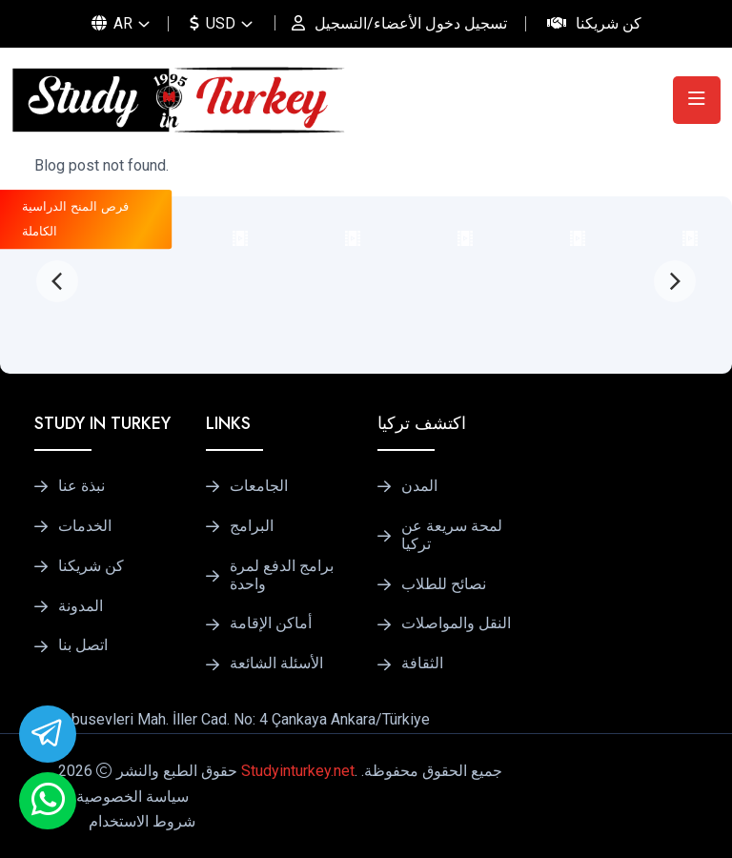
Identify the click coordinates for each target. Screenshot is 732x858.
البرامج (252, 526)
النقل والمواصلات (456, 623)
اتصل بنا (83, 645)
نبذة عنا (81, 486)
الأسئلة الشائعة (276, 663)
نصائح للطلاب (443, 584)
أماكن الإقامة (271, 623)
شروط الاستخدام (142, 821)
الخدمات (85, 526)
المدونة (80, 606)
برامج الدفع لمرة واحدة (282, 575)
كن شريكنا (608, 23)
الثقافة (422, 663)
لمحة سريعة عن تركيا (451, 535)
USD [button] (212, 23)
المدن (419, 486)
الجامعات (259, 486)
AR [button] (112, 23)
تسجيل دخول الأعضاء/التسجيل (411, 23)
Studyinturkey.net (298, 771)
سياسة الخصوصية (132, 796)
